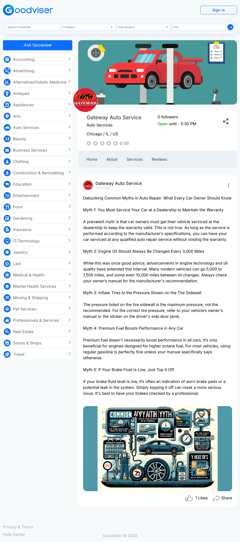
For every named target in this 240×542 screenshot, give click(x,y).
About (111, 159)
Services (135, 159)
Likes (196, 498)
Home (91, 159)
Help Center (14, 534)
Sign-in (218, 10)
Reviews (159, 159)
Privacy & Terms (18, 526)
